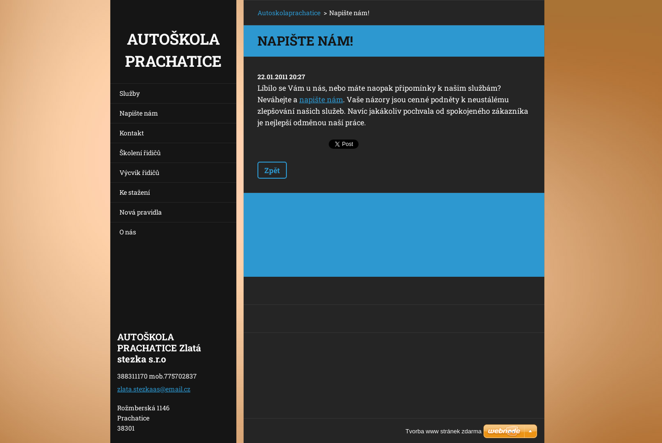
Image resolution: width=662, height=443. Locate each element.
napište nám (321, 99)
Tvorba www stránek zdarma (443, 431)
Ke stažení (135, 192)
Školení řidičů (140, 152)
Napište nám (139, 113)
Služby (130, 93)
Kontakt (132, 132)
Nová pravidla (141, 212)
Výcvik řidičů (140, 172)
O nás (128, 231)
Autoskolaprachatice (288, 12)
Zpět (272, 170)
